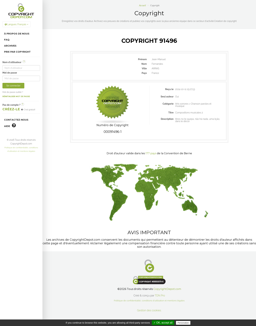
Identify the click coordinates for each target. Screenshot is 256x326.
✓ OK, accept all (163, 322)
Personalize (183, 323)
